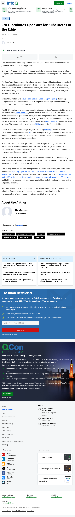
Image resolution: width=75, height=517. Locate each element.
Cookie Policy (31, 513)
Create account (8, 411)
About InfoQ (7, 432)
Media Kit (6, 439)
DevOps (5, 18)
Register (59, 3)
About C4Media (8, 436)
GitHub (38, 124)
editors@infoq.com (56, 499)
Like (21, 57)
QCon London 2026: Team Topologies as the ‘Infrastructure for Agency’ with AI (19, 274)
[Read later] (56, 57)
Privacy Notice (6, 513)
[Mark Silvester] (3, 43)
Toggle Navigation (3, 3)
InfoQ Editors (7, 429)
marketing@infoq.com (8, 505)
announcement (21, 113)
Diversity (5, 446)
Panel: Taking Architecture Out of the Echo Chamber (55, 274)
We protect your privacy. (9, 335)
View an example (49, 301)
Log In (5, 414)
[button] (37, 50)
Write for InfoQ (8, 425)
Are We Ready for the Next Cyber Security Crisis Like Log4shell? (18, 281)
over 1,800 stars (51, 121)
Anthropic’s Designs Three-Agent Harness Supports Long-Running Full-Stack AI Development (54, 266)
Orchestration (25, 238)
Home (5, 407)
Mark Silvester (10, 43)
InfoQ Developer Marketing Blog (13, 442)
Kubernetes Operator (56, 234)
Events (5, 422)
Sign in (69, 3)
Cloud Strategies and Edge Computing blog (39, 99)
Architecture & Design (26, 234)
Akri (30, 132)
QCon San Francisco (49, 425)
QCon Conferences (9, 418)
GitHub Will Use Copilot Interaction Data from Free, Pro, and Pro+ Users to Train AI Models (18, 266)
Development (8, 234)
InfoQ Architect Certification (47, 411)
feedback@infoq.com (8, 499)
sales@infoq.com (31, 499)
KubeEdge (48, 130)
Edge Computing (9, 238)
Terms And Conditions (19, 513)
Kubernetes (40, 238)
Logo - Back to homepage (12, 3)
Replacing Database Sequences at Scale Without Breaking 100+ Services (54, 281)
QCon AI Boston (47, 420)
